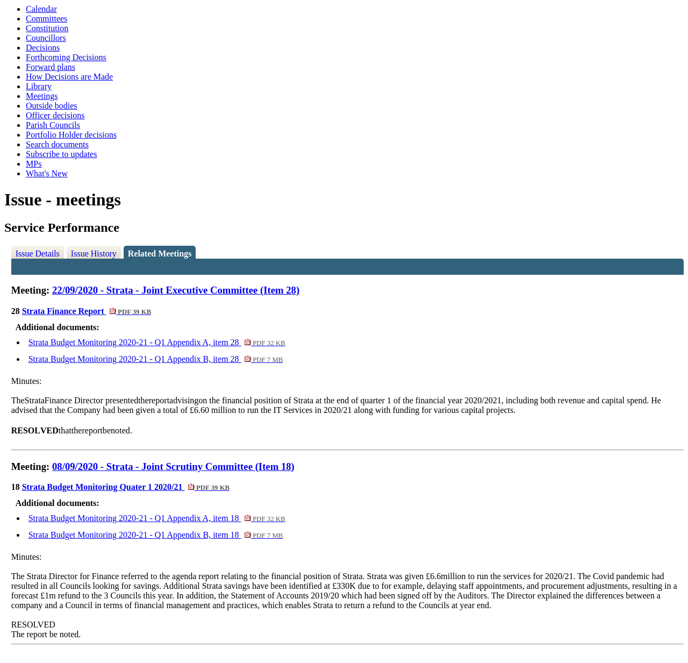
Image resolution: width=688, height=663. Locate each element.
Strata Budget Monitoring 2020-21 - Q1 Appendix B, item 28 (155, 358)
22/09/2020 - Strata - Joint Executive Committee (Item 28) (175, 290)
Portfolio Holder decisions (71, 134)
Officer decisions (55, 115)
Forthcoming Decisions (66, 57)
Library (39, 86)
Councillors (46, 37)
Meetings (42, 96)
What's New (47, 173)
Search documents (57, 144)
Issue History (94, 253)
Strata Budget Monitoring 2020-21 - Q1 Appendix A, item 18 (156, 518)
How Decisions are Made (69, 76)
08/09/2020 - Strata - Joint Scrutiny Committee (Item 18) (173, 466)
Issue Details (38, 253)
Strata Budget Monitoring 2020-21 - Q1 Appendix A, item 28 (156, 342)
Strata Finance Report (87, 311)
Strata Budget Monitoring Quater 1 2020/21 (126, 486)
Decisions (43, 47)
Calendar (41, 8)
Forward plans (50, 67)
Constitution (47, 28)
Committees (46, 18)
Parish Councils (53, 125)
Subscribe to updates (61, 154)
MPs (33, 163)
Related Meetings (160, 253)
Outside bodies (51, 105)
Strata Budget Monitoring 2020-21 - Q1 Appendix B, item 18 (155, 534)
